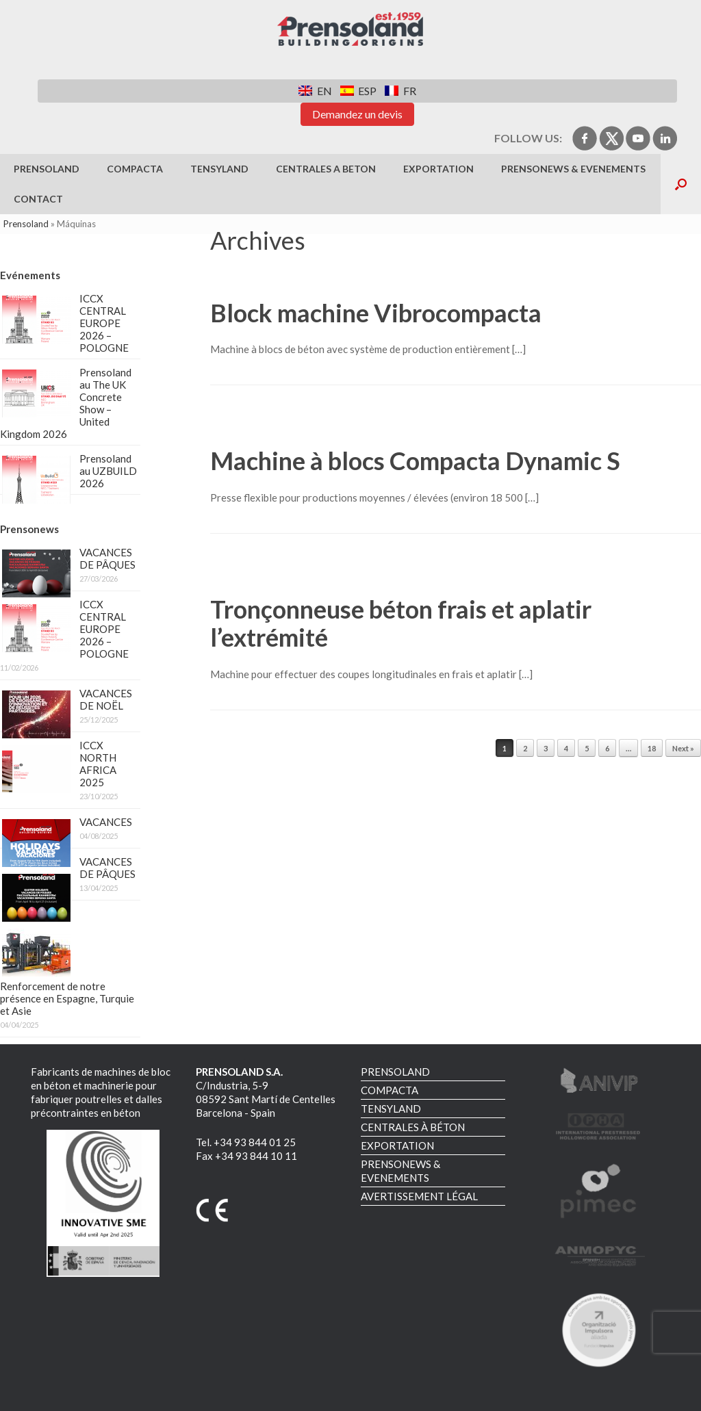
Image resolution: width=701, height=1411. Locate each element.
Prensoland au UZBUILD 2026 (108, 470)
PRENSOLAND (46, 168)
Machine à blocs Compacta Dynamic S (415, 460)
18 (652, 748)
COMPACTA (135, 168)
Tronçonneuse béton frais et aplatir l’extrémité (400, 623)
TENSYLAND (219, 168)
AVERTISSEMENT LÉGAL (419, 1196)
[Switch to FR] (400, 90)
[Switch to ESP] (358, 90)
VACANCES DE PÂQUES (107, 558)
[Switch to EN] (314, 90)
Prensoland (26, 223)
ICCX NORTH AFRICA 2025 (97, 763)
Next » (683, 748)
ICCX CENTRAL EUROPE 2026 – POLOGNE (104, 323)
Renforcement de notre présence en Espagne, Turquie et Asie (67, 998)
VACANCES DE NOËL (105, 699)
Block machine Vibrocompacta (375, 313)
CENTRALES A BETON (326, 168)
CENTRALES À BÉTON (413, 1127)
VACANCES (105, 822)
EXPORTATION (438, 168)
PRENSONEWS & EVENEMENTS (573, 168)
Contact (38, 199)
